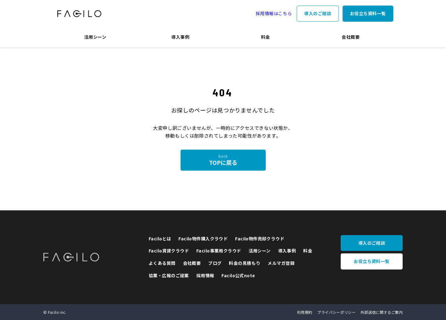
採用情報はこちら (274, 13)
